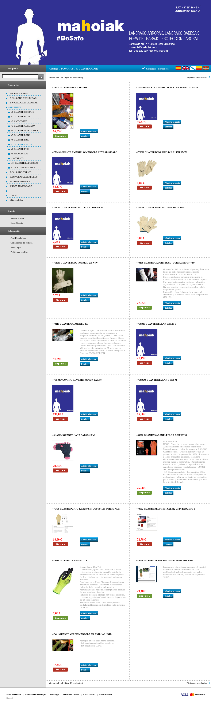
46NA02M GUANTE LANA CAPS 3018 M (73, 435)
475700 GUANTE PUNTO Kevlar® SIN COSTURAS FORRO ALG (86, 508)
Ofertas (13, 195)
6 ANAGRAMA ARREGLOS (24, 176)
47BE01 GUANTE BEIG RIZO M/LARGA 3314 (160, 207)
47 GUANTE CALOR (21, 144)
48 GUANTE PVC (20, 149)
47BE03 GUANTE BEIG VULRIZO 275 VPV (75, 262)
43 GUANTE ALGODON (23, 125)
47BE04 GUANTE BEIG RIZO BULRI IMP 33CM (77, 207)
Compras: (151, 68)
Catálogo (53, 68)
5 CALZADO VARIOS (20, 172)
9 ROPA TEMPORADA (21, 186)
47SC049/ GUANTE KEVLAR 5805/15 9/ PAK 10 (76, 380)
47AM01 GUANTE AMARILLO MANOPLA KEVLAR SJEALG (84, 152)
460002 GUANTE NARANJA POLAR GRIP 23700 (161, 435)
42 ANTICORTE (19, 121)
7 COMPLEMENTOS (20, 181)
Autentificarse (17, 218)
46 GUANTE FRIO (20, 139)
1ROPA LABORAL (19, 93)
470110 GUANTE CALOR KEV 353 (70, 324)
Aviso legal (16, 247)
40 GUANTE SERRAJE (22, 112)
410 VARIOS (17, 158)
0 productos (163, 68)
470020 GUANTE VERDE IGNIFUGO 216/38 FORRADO (165, 560)
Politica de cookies (19, 252)
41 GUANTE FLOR (20, 116)
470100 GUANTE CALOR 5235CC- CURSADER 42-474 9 (165, 262)
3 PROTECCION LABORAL (24, 102)
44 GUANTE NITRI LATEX (24, 130)
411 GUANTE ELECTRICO (24, 163)
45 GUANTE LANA (21, 135)
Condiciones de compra (21, 242)
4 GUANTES (14, 107)
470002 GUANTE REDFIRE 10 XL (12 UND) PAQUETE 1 (165, 508)
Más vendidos (16, 200)
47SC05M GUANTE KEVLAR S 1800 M (156, 380)
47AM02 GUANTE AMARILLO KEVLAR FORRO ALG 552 (167, 87)
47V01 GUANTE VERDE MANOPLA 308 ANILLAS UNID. (82, 634)
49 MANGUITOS (19, 153)
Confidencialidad (19, 238)
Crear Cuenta (17, 223)
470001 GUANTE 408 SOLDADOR (70, 87)
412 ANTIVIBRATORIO (23, 167)
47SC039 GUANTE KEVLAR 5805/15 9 (156, 324)
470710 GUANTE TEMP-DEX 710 (69, 560)
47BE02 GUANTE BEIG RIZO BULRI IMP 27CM (161, 152)
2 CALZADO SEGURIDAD (23, 98)
